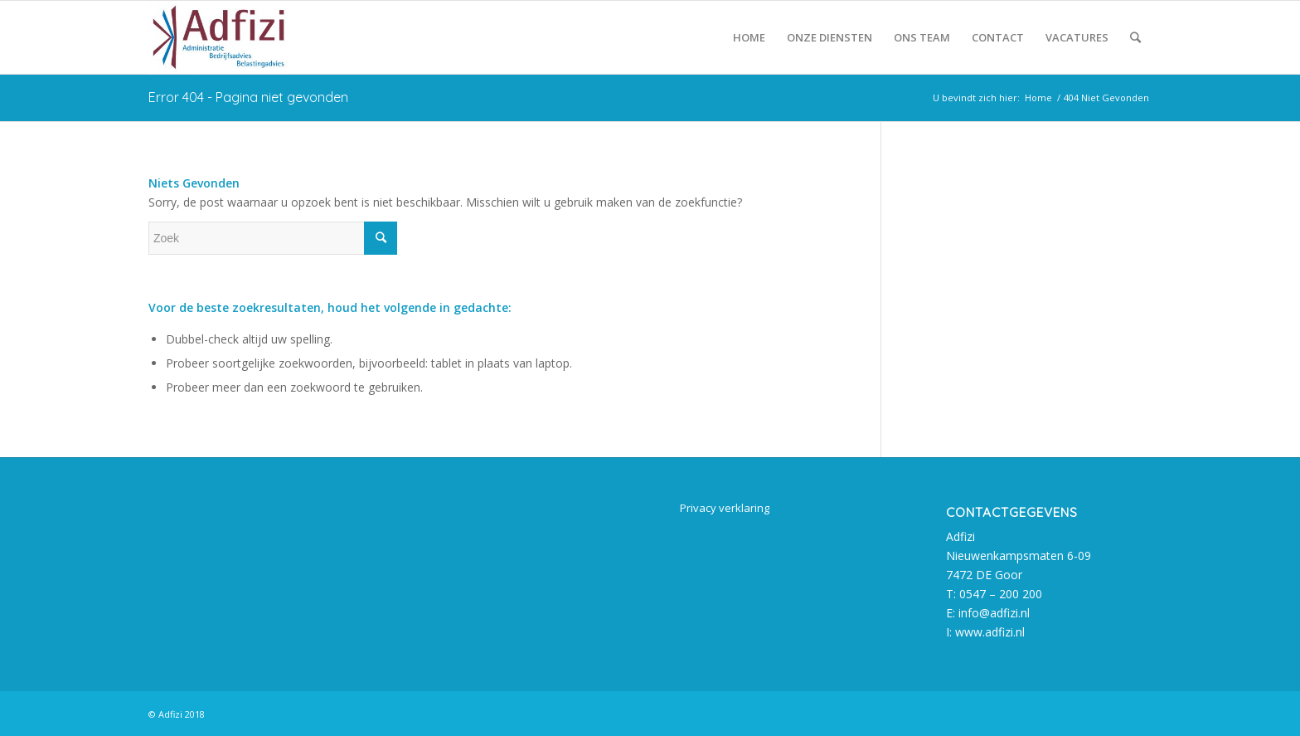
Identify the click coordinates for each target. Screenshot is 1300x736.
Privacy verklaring (724, 507)
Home (1038, 97)
